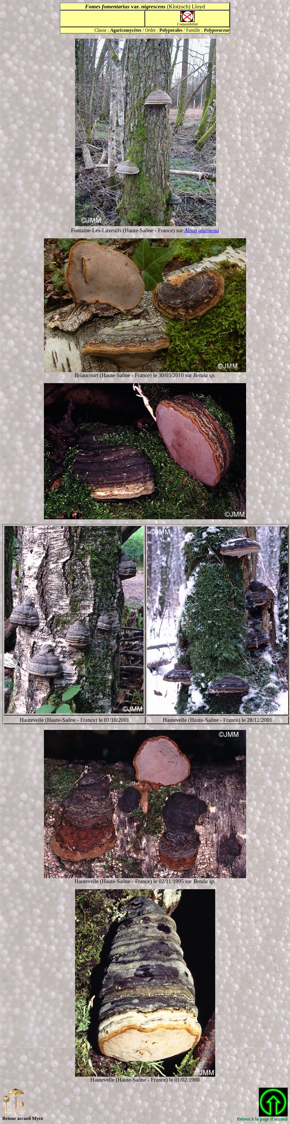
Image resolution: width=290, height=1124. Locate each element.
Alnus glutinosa (201, 230)
